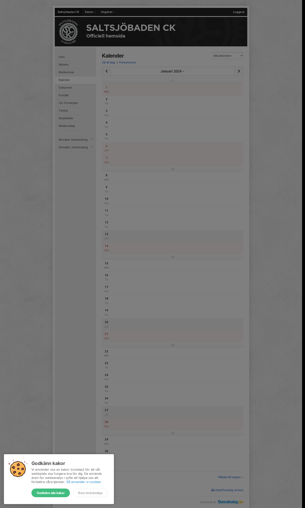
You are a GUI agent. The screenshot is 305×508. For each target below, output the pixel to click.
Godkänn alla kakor (51, 493)
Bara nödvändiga (90, 493)
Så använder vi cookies (83, 482)
